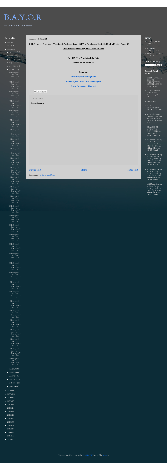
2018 (9, 408)
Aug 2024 (13, 66)
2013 (9, 425)
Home (84, 169)
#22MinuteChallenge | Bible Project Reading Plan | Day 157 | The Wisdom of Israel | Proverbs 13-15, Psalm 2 (154, 145)
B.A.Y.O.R (23, 17)
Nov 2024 (13, 56)
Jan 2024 (12, 386)
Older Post (132, 169)
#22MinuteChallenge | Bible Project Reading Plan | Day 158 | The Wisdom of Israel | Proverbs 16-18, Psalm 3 (154, 174)
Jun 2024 (12, 369)
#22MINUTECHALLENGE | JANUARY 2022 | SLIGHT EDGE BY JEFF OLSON (154, 82)
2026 (9, 42)
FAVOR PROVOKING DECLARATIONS (154, 108)
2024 (9, 49)
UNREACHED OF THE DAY (154, 55)
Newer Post (35, 169)
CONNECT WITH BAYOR (153, 50)
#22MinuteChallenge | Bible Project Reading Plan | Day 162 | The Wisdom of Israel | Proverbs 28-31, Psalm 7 (154, 189)
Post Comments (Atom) (47, 175)
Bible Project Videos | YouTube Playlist (83, 81)
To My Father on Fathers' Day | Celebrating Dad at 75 (154, 94)
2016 (9, 415)
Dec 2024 (13, 52)
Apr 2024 (12, 376)
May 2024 (13, 372)
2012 (9, 429)
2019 (9, 404)
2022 (9, 394)
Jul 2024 (12, 70)
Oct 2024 (13, 59)
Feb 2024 (13, 383)
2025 (9, 46)
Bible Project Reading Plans (83, 77)
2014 (9, 422)
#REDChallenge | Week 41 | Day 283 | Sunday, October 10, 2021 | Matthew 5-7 (154, 118)
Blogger (105, 455)
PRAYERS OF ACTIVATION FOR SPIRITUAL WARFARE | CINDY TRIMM (154, 131)
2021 (9, 397)
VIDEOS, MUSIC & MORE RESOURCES (154, 44)
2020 (9, 401)
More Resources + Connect (83, 86)
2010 (9, 436)
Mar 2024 (13, 379)
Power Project (152, 101)
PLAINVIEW (87, 455)
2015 (9, 418)
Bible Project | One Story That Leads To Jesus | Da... (15, 75)
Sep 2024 (13, 63)
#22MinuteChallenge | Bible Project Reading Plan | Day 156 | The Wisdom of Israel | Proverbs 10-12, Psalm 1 (154, 159)
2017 (9, 411)
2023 (9, 391)
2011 (9, 432)
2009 (9, 439)
